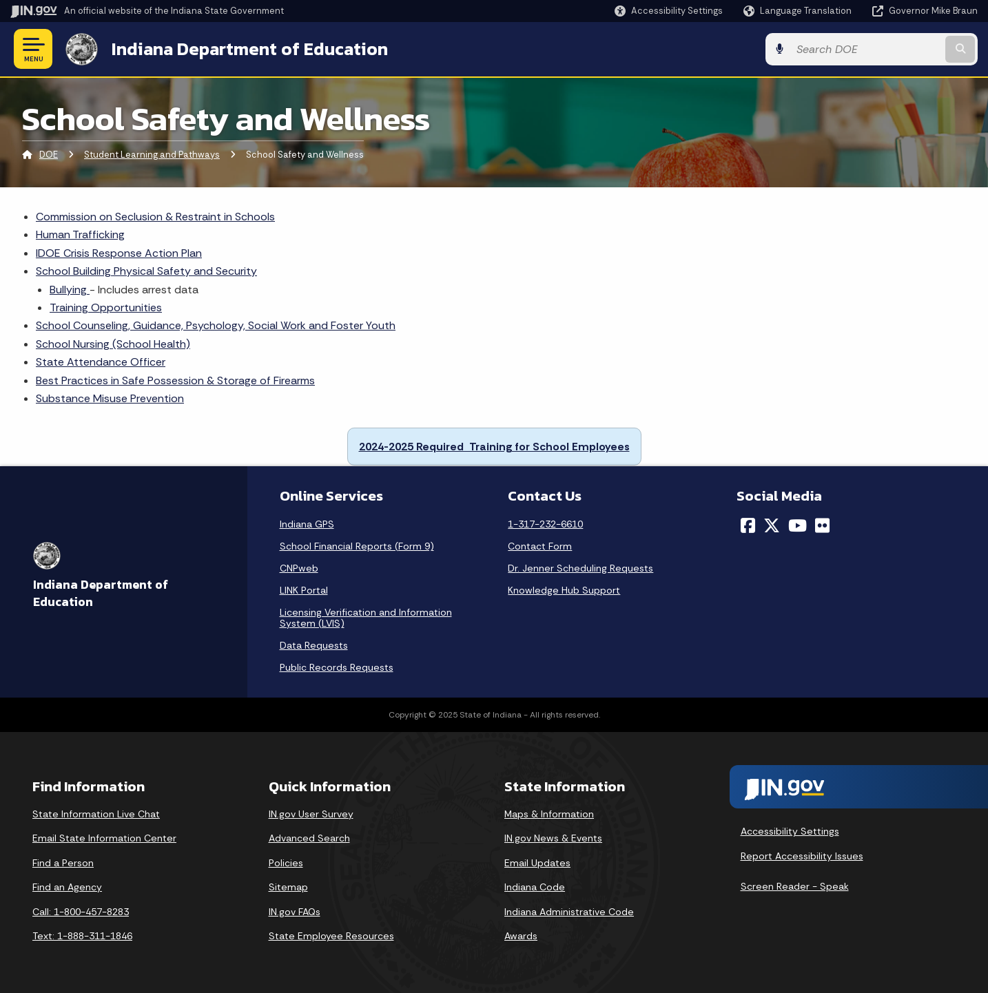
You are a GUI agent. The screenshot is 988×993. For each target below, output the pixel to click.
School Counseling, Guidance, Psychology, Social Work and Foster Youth (215, 325)
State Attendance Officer (100, 362)
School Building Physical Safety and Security (146, 271)
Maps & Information (549, 814)
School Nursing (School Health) (113, 344)
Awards (520, 936)
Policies (286, 863)
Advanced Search (309, 838)
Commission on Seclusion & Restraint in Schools (155, 216)
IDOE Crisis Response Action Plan (119, 253)
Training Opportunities (106, 307)
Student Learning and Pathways (152, 154)
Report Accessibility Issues (802, 856)
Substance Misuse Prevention (110, 398)
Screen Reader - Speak (795, 886)
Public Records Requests (336, 667)
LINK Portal (304, 590)
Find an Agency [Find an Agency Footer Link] (67, 887)
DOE (48, 154)
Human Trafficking (80, 234)
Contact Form (540, 546)
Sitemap (288, 887)
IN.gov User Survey (311, 814)
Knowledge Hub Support (564, 590)
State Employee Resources (331, 936)
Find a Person (63, 863)
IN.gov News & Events (553, 838)
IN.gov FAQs (294, 912)
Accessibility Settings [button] (790, 831)
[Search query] (866, 49)
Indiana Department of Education (250, 49)
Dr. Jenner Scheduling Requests (580, 568)
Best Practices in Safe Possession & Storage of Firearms (175, 380)
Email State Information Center (104, 838)
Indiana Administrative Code (569, 912)
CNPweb (299, 568)
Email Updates (537, 863)
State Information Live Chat (96, 814)
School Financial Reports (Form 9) (357, 546)
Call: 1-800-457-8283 (80, 912)
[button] (669, 10)
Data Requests (314, 645)
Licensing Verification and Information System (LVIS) (366, 617)
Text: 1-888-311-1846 (82, 936)
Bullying (70, 289)
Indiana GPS (307, 524)
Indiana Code (534, 887)
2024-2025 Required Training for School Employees (494, 446)
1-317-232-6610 (545, 524)
